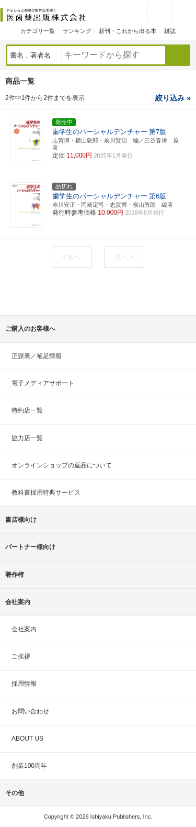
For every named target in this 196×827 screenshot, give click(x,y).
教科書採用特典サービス (45, 492)
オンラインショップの (61, 465)
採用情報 (24, 683)
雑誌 (170, 31)
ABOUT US (27, 738)
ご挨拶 (20, 656)
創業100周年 (29, 765)
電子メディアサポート (42, 383)
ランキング (77, 31)
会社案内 (24, 629)
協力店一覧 (27, 438)
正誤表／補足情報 (36, 356)
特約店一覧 (27, 410)
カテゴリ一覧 (37, 31)
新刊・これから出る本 (127, 31)
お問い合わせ (30, 711)
